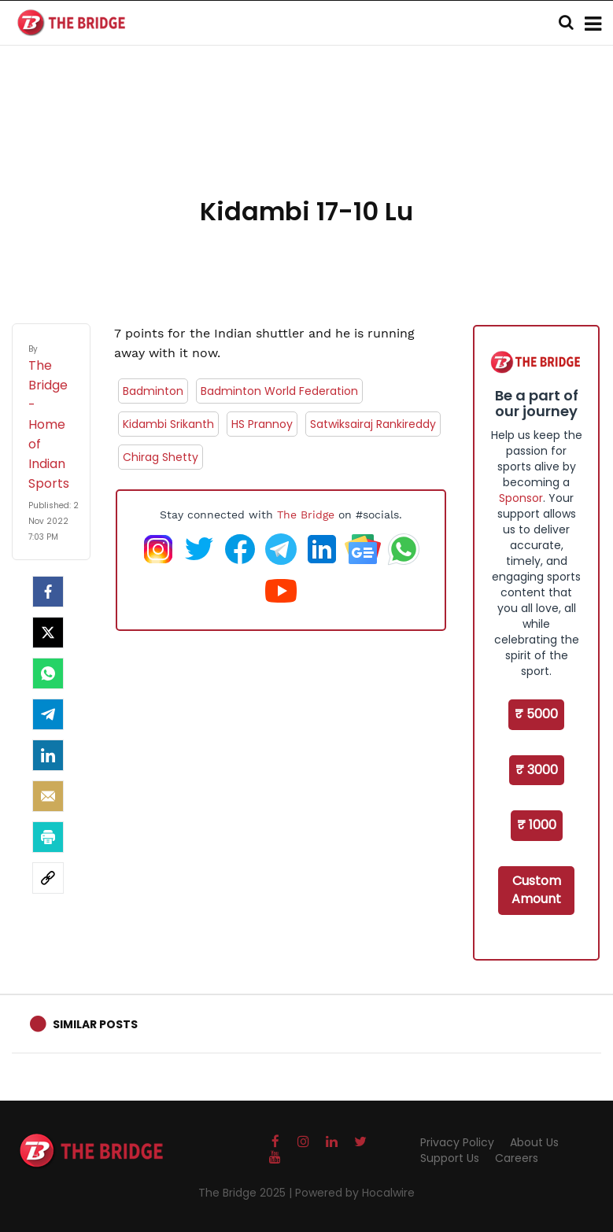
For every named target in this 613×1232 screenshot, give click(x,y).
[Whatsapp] (48, 673)
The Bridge (305, 514)
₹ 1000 (536, 825)
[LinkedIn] (48, 755)
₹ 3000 (536, 770)
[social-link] (48, 878)
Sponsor (521, 498)
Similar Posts (95, 1024)
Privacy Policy (457, 1142)
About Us (534, 1142)
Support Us (449, 1158)
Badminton (153, 391)
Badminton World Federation (279, 391)
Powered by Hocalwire (355, 1193)
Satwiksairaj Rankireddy (373, 424)
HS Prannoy (262, 424)
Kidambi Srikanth (168, 424)
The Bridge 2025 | (246, 1193)
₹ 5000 (536, 714)
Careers (516, 1158)
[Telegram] (48, 714)
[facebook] (48, 591)
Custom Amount (536, 890)
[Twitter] (48, 632)
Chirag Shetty (160, 457)
